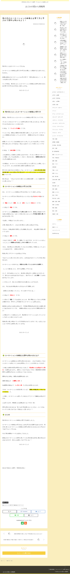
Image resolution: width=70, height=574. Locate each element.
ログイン (54, 224)
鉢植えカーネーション (18, 505)
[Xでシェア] (10, 511)
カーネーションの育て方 (8, 505)
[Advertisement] (24, 99)
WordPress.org (55, 233)
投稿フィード (55, 227)
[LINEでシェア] (17, 515)
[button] (31, 515)
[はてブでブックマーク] (38, 511)
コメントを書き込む (24, 553)
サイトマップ (59, 569)
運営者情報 (52, 569)
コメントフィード (56, 230)
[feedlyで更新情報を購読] (22, 523)
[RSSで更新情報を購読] (25, 523)
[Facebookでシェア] (24, 511)
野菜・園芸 (5, 502)
